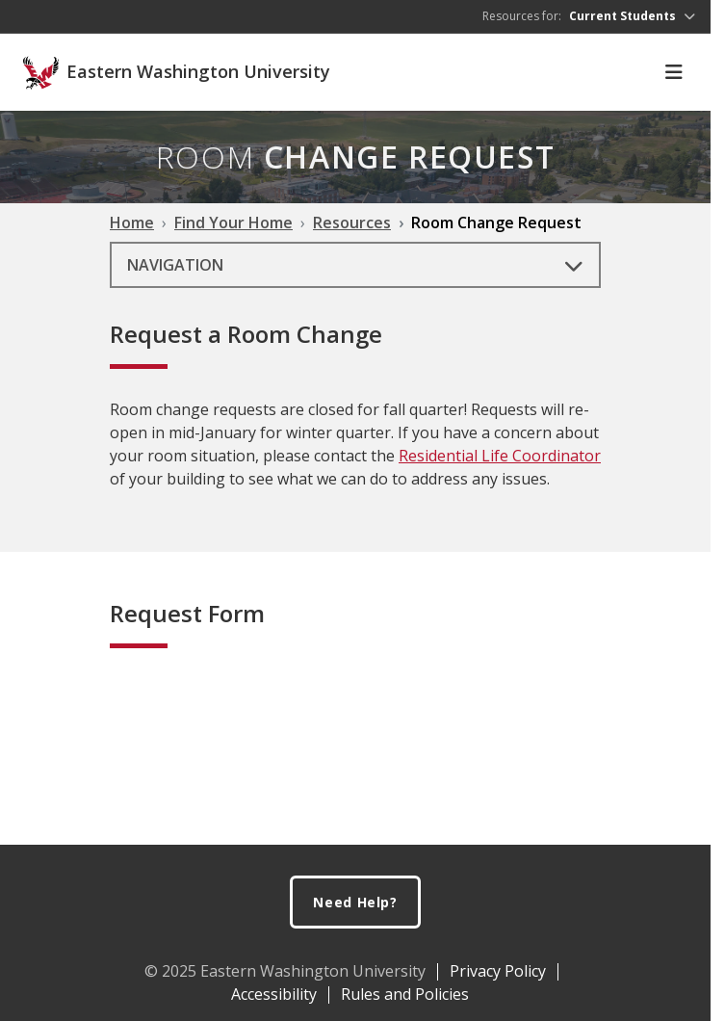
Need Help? (355, 902)
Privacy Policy (498, 971)
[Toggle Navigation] (674, 72)
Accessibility (274, 994)
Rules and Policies (405, 994)
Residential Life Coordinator (500, 455)
